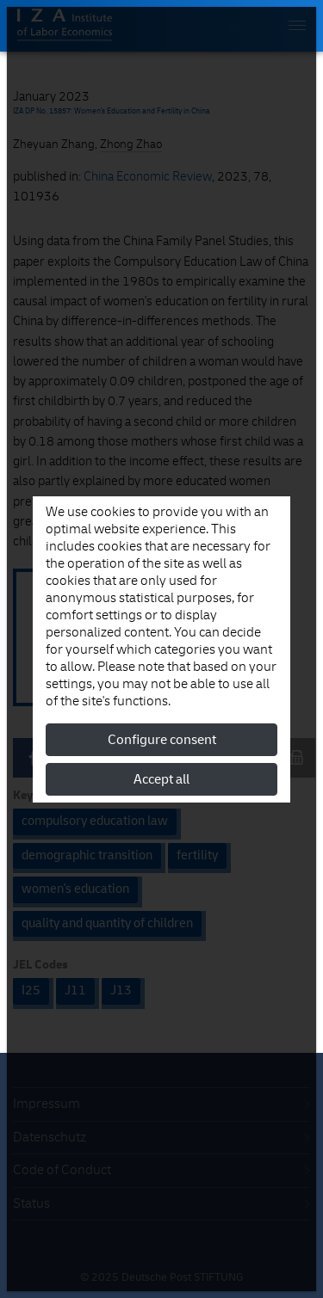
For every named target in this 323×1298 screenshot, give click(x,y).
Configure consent (162, 739)
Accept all (161, 779)
